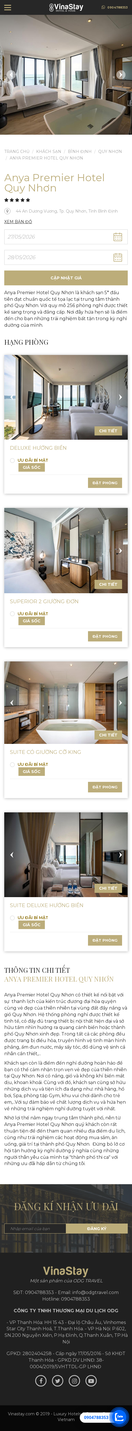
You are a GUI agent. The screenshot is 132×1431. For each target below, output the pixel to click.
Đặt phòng (105, 483)
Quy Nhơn (110, 151)
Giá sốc (32, 467)
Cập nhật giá (66, 277)
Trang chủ (17, 151)
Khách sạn (48, 151)
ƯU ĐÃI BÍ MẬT (29, 460)
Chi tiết (108, 430)
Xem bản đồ (18, 221)
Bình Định (80, 151)
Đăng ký (96, 1228)
